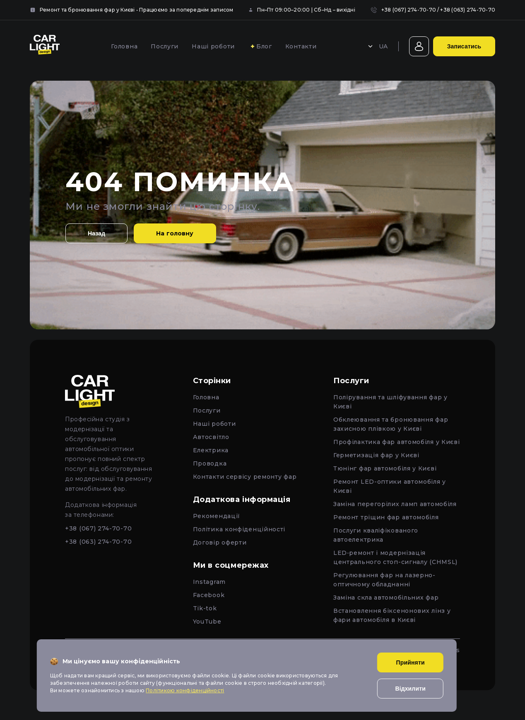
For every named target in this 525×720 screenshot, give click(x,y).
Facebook (209, 595)
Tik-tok (205, 608)
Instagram (209, 582)
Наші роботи (213, 46)
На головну (174, 233)
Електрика (211, 450)
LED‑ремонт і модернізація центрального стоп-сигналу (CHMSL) (395, 557)
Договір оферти (220, 542)
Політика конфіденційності (239, 529)
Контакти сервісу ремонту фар (245, 476)
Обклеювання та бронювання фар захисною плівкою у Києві (390, 424)
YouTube (207, 621)
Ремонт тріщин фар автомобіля (386, 517)
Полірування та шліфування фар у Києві (390, 402)
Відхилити (410, 688)
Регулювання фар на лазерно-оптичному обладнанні (384, 579)
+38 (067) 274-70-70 (408, 10)
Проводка (210, 463)
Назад (96, 233)
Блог (264, 46)
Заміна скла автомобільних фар (385, 597)
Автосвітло (211, 437)
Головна (124, 46)
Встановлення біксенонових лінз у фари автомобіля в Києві (391, 615)
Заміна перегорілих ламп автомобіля (395, 504)
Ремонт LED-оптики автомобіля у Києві (389, 486)
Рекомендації (216, 516)
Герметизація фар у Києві (376, 455)
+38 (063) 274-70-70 (467, 10)
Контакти (301, 46)
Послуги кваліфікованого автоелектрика (375, 535)
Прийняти (410, 662)
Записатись (464, 46)
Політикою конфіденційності (185, 690)
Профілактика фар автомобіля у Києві (396, 442)
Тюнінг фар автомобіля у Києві (384, 468)
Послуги (164, 46)
